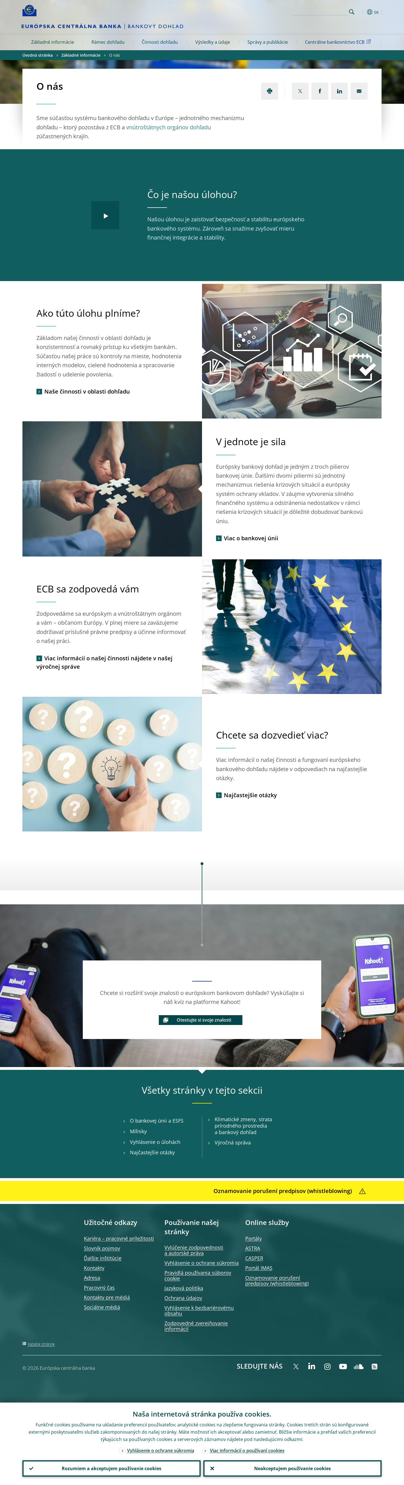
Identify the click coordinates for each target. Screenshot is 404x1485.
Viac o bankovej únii (251, 538)
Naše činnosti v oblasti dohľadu (87, 391)
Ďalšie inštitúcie (102, 1258)
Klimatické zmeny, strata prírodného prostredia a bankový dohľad (243, 1125)
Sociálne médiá (102, 1307)
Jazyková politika (183, 1288)
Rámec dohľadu (108, 42)
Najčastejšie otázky (250, 795)
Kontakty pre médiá (107, 1297)
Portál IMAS (258, 1268)
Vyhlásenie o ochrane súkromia (201, 1262)
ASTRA (252, 1248)
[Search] (319, 11)
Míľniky (138, 1131)
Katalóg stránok (41, 1344)
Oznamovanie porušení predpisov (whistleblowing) (277, 1280)
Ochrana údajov (183, 1298)
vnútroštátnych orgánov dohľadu (168, 127)
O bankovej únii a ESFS (156, 1121)
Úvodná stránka (37, 55)
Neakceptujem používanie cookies (292, 1468)
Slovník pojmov (102, 1248)
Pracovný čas (99, 1287)
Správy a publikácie (267, 42)
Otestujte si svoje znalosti (204, 1020)
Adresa (92, 1277)
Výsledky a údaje (212, 42)
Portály (253, 1238)
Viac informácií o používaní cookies (247, 1450)
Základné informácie (52, 42)
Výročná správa (233, 1142)
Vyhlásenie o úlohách (155, 1142)
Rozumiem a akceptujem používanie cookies (111, 1468)
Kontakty (94, 1268)
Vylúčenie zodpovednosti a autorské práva (193, 1250)
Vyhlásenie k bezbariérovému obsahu (199, 1310)
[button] (362, 12)
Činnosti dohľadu (160, 42)
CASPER (254, 1258)
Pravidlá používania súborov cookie (197, 1275)
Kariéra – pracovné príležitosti (119, 1238)
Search (351, 12)
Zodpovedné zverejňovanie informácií (196, 1326)
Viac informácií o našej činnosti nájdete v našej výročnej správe (104, 662)
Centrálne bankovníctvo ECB (339, 41)
